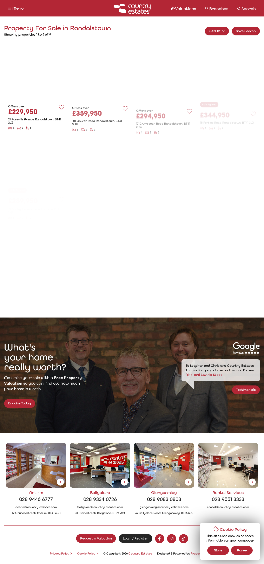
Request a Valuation (96, 538)
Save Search (246, 31)
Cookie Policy (86, 553)
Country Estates (140, 553)
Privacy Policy (59, 553)
